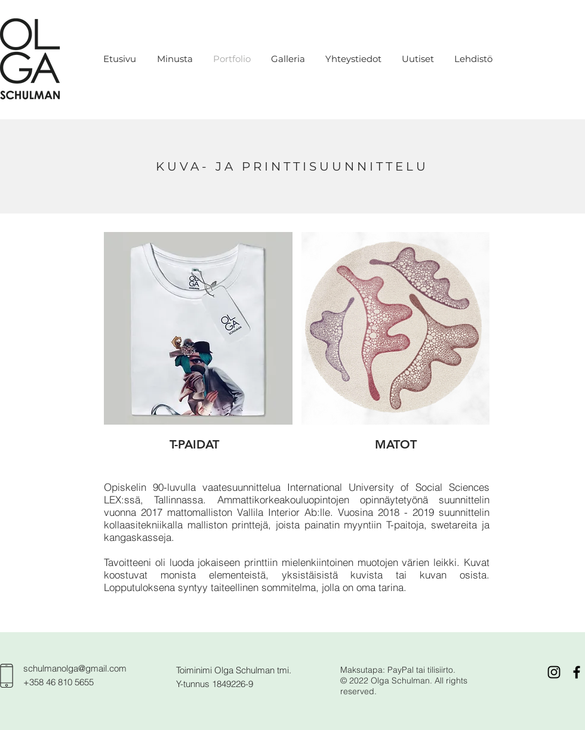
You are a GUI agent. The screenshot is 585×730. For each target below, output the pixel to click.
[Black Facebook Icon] (576, 672)
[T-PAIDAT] (194, 444)
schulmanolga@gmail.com (75, 668)
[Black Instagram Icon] (554, 672)
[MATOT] (396, 444)
